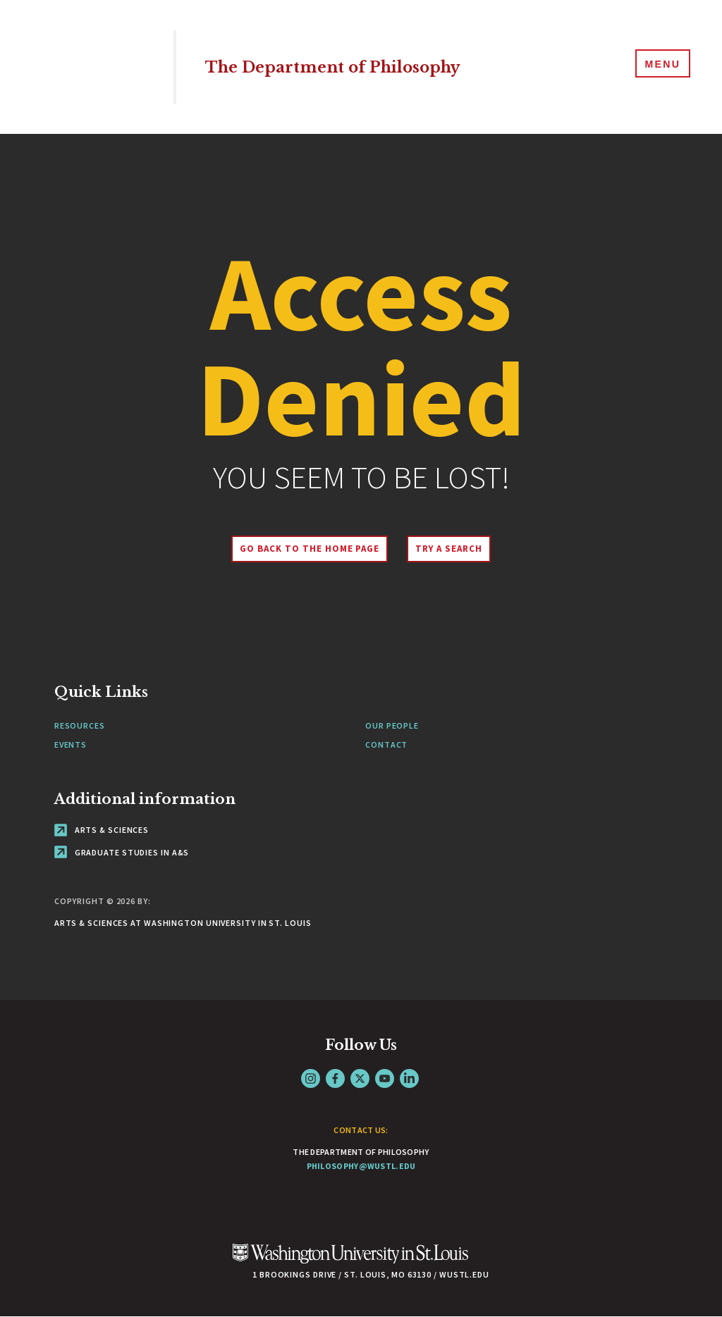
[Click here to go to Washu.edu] (350, 1261)
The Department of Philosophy (355, 67)
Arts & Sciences (101, 829)
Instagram (310, 1078)
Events (70, 744)
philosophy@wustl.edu (361, 1166)
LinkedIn (409, 1078)
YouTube (384, 1078)
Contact (386, 744)
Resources (79, 725)
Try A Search (454, 549)
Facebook (335, 1078)
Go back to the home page (304, 549)
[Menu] (658, 66)
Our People (392, 725)
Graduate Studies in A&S (122, 852)
